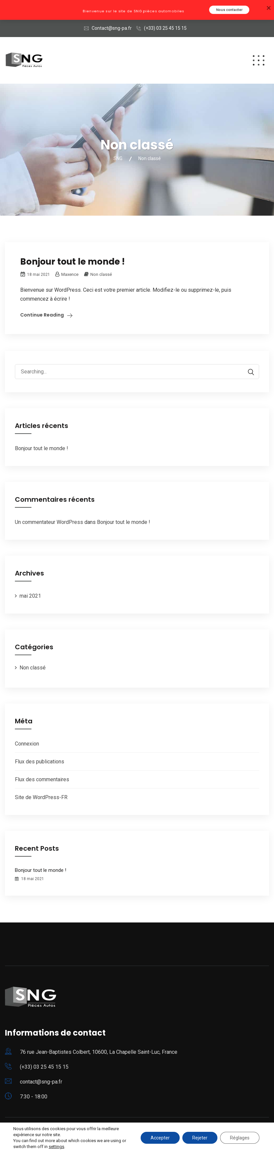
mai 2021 (30, 596)
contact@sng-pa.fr (41, 1082)
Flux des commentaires (42, 779)
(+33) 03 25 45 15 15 (165, 28)
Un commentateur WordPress (49, 522)
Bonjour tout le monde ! (72, 262)
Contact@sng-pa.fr (112, 28)
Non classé (101, 274)
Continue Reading (42, 315)
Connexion (27, 744)
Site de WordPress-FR (41, 797)
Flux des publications (39, 761)
